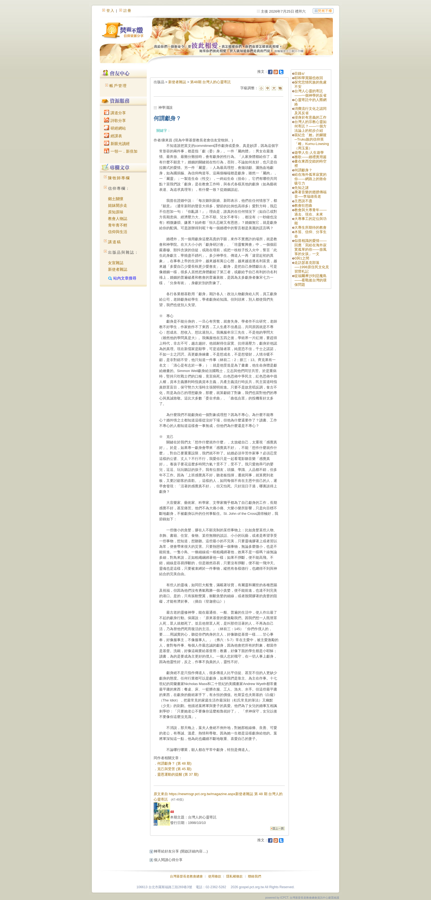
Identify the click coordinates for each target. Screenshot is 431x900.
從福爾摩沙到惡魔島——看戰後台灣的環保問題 (310, 280)
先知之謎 (301, 188)
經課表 (113, 136)
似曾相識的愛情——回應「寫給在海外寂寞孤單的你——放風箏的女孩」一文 (310, 247)
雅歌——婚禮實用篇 (310, 157)
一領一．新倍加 (120, 151)
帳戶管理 (118, 85)
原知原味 (115, 212)
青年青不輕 (117, 225)
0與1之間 (301, 258)
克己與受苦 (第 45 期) (174, 769)
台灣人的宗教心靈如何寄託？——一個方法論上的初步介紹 (310, 126)
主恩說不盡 (303, 201)
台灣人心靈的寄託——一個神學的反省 (310, 93)
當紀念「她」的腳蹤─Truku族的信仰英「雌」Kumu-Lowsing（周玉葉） (311, 141)
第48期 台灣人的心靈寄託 (210, 82)
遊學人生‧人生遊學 (309, 152)
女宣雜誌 (115, 263)
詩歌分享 (115, 120)
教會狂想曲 (303, 205)
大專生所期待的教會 (312, 227)
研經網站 (115, 128)
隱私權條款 (234, 876)
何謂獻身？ (303, 170)
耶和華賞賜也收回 (308, 78)
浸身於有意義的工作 (310, 117)
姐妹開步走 (117, 205)
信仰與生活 (117, 232)
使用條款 (214, 876)
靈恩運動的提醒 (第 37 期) (178, 774)
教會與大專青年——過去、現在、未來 (310, 212)
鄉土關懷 (115, 199)
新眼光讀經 (117, 143)
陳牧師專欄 (119, 178)
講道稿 (114, 242)
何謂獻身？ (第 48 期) (174, 763)
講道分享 (115, 113)
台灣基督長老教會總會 (186, 876)
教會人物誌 (117, 218)
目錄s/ (299, 73)
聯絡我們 (254, 876)
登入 (110, 11)
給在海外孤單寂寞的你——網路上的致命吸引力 (310, 178)
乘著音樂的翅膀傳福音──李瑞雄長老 (310, 194)
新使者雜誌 (117, 269)
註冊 (127, 11)
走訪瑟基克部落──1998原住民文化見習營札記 (311, 267)
